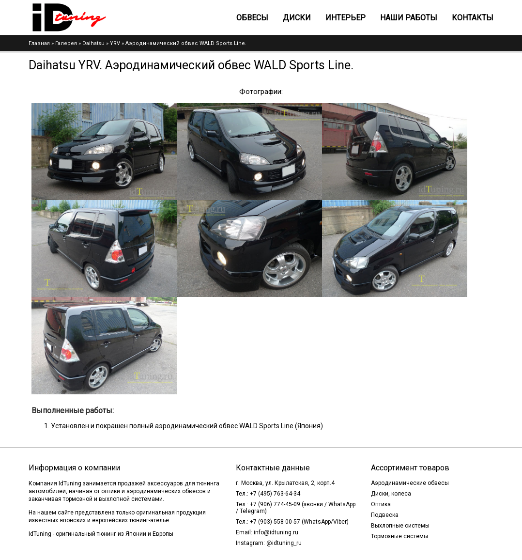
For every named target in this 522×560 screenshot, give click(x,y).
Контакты (472, 17)
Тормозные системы (399, 536)
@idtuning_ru (284, 543)
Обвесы (252, 17)
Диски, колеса (391, 493)
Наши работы (408, 17)
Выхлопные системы (400, 525)
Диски (297, 17)
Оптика (381, 504)
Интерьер (345, 17)
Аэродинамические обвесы (410, 483)
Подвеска (385, 515)
